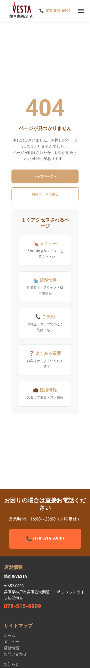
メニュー (11, 642)
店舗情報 (11, 648)
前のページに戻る (45, 194)
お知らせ (11, 664)
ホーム (9, 635)
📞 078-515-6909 (45, 539)
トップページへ (45, 176)
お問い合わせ (15, 654)
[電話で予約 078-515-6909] (55, 11)
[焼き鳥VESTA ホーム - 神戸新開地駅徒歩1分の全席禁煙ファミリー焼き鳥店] (18, 11)
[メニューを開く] (81, 11)
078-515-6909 (22, 606)
